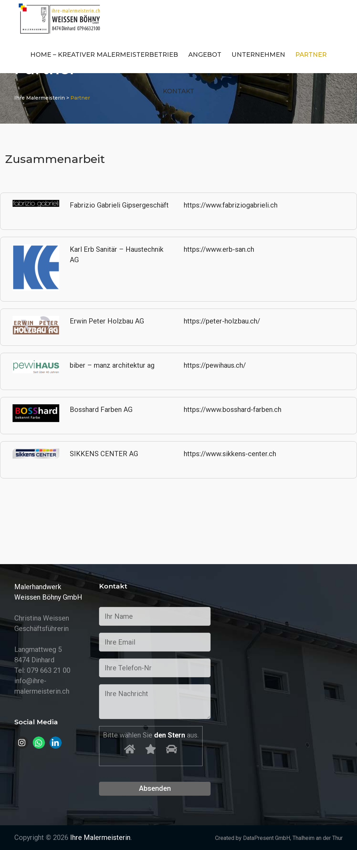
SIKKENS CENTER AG (104, 454)
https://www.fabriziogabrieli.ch (231, 205)
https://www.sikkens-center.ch (230, 454)
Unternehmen (258, 55)
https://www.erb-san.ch (219, 249)
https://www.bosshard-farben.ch (232, 409)
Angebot (204, 55)
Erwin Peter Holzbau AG (107, 321)
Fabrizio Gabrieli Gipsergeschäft (119, 205)
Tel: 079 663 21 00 (42, 670)
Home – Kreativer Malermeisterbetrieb (104, 55)
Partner (311, 55)
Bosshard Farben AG (101, 409)
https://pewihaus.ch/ (215, 365)
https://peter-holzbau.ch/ (222, 321)
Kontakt (178, 91)
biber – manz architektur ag (112, 365)
